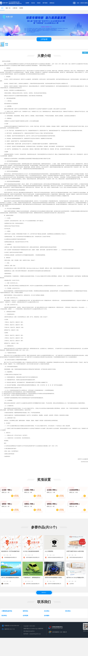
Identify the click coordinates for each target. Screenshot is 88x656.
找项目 (39, 3)
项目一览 (8, 8)
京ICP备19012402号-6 (29, 631)
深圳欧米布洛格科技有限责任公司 (55, 557)
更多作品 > (44, 592)
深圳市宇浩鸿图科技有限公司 (54, 583)
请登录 (82, 3)
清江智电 (6, 583)
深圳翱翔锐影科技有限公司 (10, 557)
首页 (2, 8)
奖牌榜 (21, 8)
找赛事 (27, 3)
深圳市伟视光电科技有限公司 (76, 557)
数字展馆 (45, 3)
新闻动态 (52, 3)
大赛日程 (15, 8)
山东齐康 (71, 583)
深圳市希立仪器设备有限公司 (32, 583)
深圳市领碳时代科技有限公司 (32, 557)
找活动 (33, 3)
